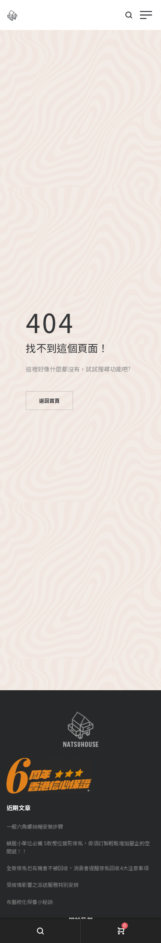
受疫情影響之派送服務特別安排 (42, 884)
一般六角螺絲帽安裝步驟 (34, 826)
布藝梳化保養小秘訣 (29, 901)
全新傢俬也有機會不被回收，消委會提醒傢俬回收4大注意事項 (77, 867)
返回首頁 (49, 400)
